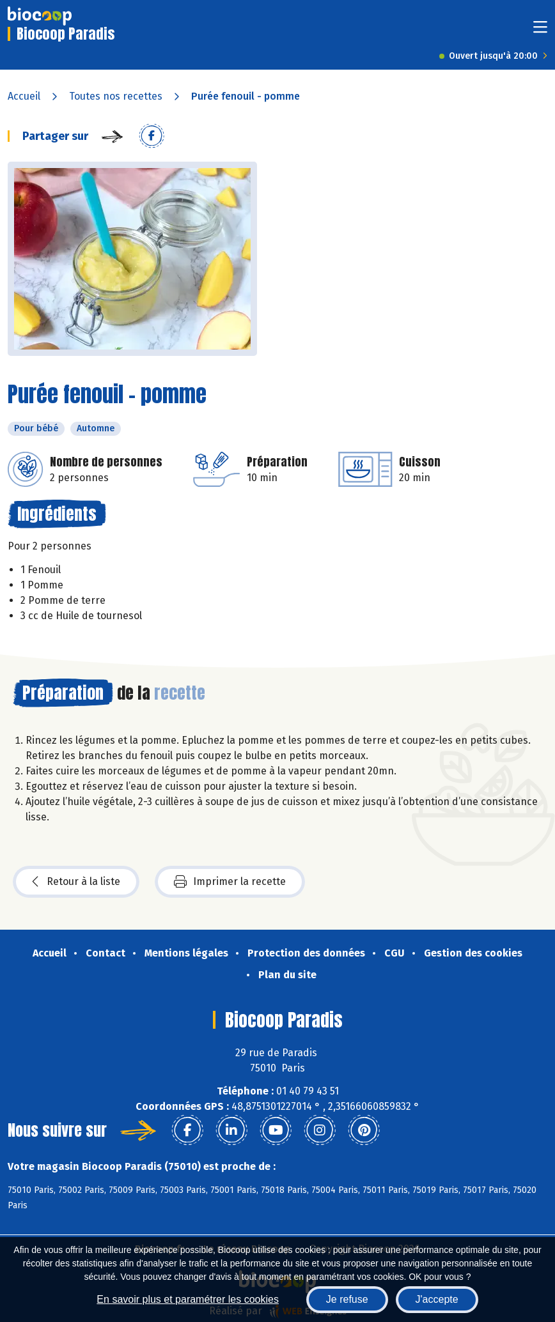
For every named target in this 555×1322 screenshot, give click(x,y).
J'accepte (437, 1299)
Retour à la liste (76, 881)
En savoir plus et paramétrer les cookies (188, 1299)
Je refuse (347, 1299)
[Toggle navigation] (540, 31)
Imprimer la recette (230, 881)
